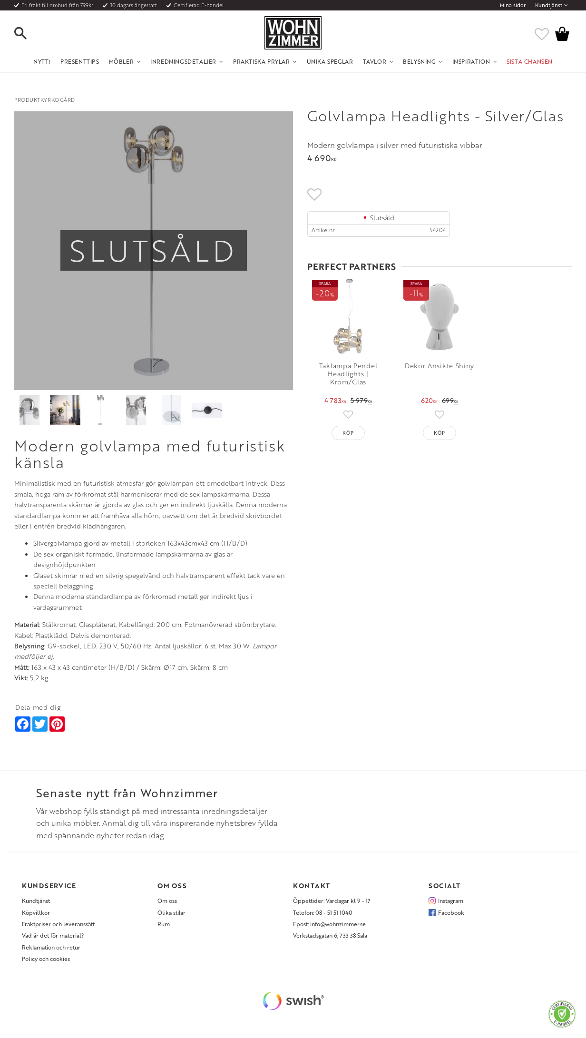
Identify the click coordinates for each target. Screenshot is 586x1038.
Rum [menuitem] (163, 923)
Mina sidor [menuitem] (513, 5)
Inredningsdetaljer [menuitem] (183, 61)
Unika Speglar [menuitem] (330, 61)
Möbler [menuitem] (121, 61)
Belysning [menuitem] (419, 61)
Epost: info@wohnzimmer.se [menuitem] (329, 923)
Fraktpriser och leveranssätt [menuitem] (58, 923)
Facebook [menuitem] (451, 912)
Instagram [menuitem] (450, 900)
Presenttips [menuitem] (79, 61)
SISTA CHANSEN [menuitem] (530, 61)
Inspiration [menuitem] (471, 61)
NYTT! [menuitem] (42, 61)
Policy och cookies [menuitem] (46, 958)
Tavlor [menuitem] (375, 61)
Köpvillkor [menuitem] (36, 912)
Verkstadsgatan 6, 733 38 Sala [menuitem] (330, 935)
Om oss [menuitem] (167, 900)
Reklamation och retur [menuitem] (51, 947)
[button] (28, 33)
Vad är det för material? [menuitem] (53, 935)
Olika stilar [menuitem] (171, 912)
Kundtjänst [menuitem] (548, 5)
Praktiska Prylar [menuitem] (261, 61)
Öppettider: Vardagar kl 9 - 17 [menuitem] (332, 900)
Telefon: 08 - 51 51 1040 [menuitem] (322, 912)
